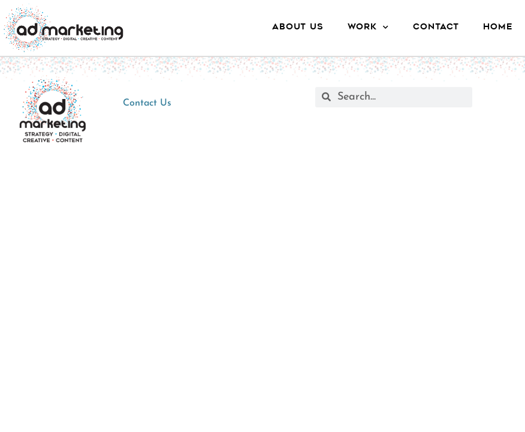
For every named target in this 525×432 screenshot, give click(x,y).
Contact (436, 27)
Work (368, 28)
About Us (298, 27)
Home (498, 27)
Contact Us (147, 103)
